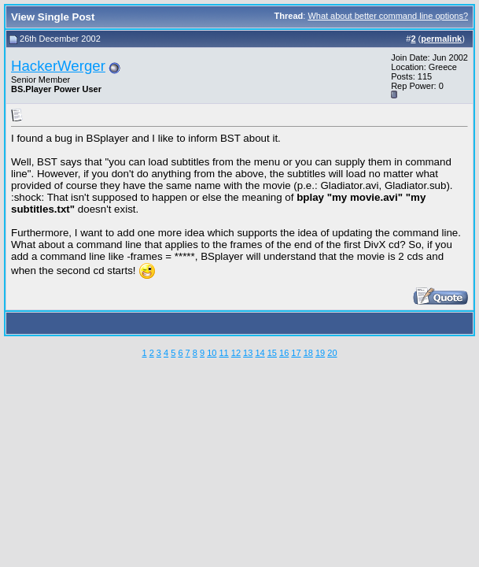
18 (308, 353)
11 (223, 353)
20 (332, 353)
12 (236, 353)
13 (247, 353)
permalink (441, 38)
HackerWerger (58, 65)
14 (259, 353)
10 (211, 353)
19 (320, 353)
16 (284, 353)
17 (295, 353)
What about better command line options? (388, 15)
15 (272, 353)
